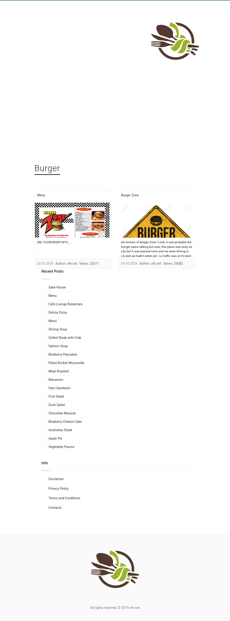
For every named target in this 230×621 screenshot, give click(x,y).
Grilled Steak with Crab (65, 338)
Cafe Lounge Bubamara (66, 304)
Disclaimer (56, 479)
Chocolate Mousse (62, 413)
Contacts (55, 508)
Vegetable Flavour (61, 447)
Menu (41, 195)
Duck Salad (57, 405)
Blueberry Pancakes (63, 354)
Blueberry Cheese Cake (65, 421)
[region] (115, 124)
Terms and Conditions (65, 498)
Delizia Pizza (58, 312)
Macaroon (56, 380)
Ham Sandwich (60, 388)
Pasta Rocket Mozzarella (67, 363)
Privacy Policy (59, 488)
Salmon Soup (58, 346)
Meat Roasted (59, 371)
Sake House (57, 287)
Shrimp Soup (58, 329)
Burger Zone (130, 195)
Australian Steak (60, 430)
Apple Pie (55, 438)
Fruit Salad (56, 396)
